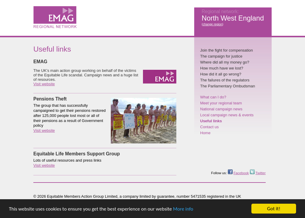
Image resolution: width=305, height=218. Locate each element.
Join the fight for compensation (226, 50)
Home (205, 133)
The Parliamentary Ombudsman (227, 86)
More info (183, 209)
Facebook (241, 173)
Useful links (211, 121)
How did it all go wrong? (220, 74)
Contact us (209, 127)
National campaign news (221, 109)
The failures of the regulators (224, 80)
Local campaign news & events (226, 115)
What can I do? (213, 97)
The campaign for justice (221, 56)
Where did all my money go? (224, 62)
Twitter (261, 173)
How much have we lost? (221, 68)
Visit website (44, 84)
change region (212, 24)
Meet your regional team (221, 103)
